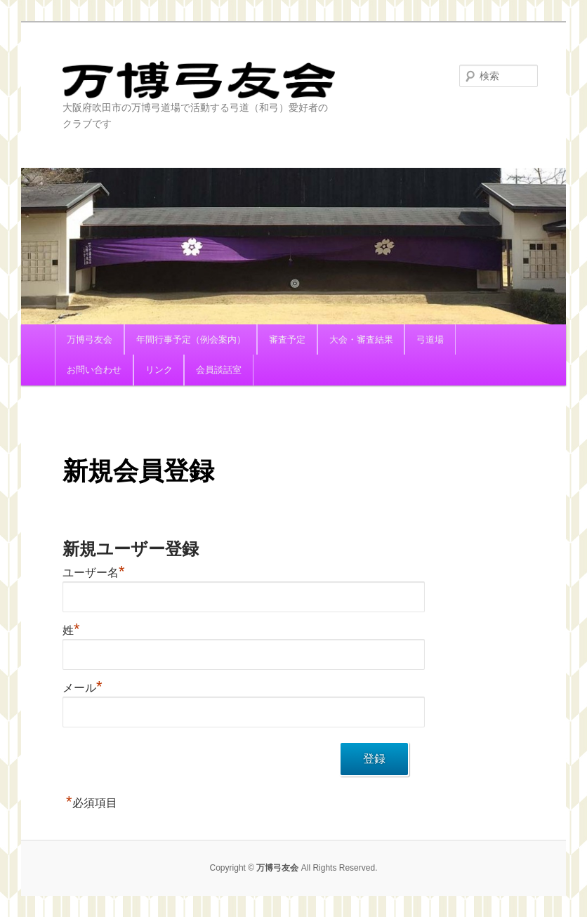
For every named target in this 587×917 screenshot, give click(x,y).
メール (82, 688)
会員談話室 (219, 369)
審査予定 (287, 339)
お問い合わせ (94, 369)
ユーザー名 (93, 573)
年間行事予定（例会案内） (191, 339)
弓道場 (430, 339)
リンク (159, 369)
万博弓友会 (198, 80)
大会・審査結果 (361, 339)
